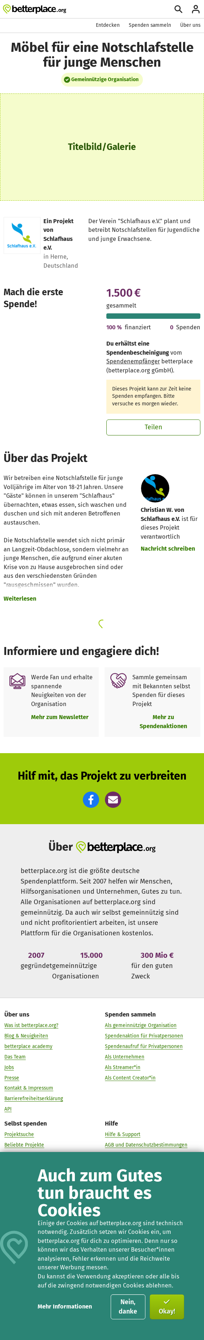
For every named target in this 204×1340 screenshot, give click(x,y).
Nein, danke (128, 1306)
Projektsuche (19, 1135)
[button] (91, 800)
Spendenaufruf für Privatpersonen (144, 1046)
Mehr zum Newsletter (60, 717)
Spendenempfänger (133, 361)
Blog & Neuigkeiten (26, 1036)
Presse (11, 1078)
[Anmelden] (195, 9)
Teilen (153, 427)
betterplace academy (28, 1046)
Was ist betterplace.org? (31, 1025)
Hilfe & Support (122, 1135)
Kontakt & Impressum (28, 1088)
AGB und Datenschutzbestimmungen (146, 1145)
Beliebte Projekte (24, 1145)
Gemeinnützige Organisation (105, 79)
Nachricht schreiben (168, 548)
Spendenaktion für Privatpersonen (144, 1036)
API (8, 1109)
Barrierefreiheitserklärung (33, 1098)
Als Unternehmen (124, 1057)
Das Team (15, 1057)
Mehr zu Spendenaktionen (163, 722)
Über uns (190, 25)
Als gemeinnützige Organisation (141, 1025)
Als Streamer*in (122, 1067)
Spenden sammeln (150, 25)
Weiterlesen (20, 598)
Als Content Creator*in (130, 1078)
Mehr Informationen (65, 1306)
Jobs (9, 1067)
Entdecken (108, 25)
